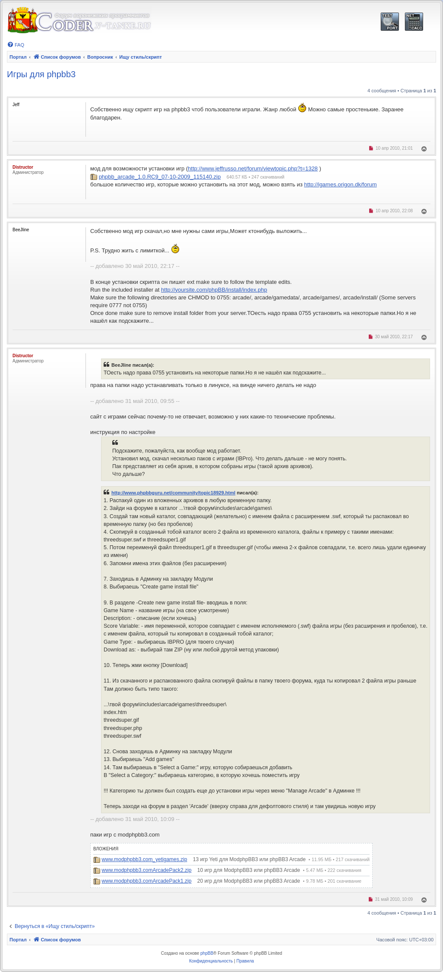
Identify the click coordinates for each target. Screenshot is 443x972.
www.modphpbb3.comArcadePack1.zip (146, 881)
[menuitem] (15, 45)
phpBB (206, 953)
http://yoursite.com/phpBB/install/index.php (214, 289)
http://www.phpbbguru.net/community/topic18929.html (173, 492)
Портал (18, 57)
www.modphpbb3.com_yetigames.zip (144, 859)
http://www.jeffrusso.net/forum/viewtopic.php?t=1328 (253, 168)
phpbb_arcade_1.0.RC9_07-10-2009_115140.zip (160, 176)
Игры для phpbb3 (41, 74)
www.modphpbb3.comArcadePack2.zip (146, 870)
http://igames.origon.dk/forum (340, 184)
